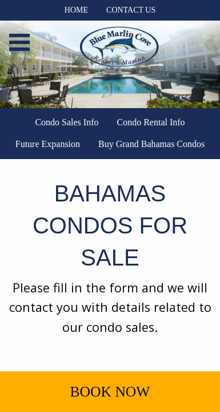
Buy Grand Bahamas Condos (151, 144)
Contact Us (130, 10)
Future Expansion (47, 144)
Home (76, 10)
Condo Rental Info (151, 122)
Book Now (110, 391)
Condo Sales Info (66, 122)
